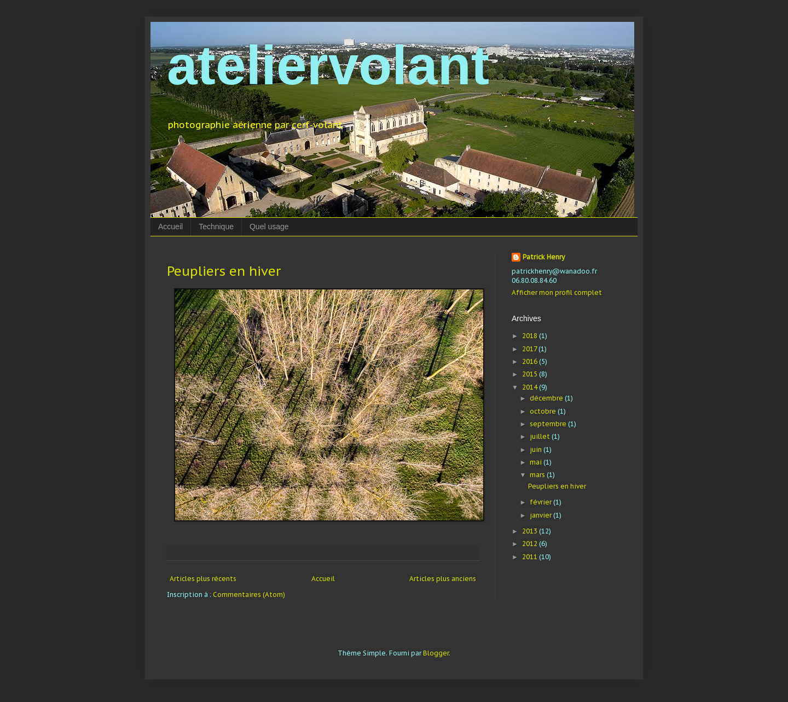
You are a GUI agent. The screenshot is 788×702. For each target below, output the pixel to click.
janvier (541, 515)
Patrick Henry (544, 257)
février (541, 502)
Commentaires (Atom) (249, 594)
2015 (530, 374)
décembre (547, 398)
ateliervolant (328, 65)
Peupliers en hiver (224, 271)
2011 (530, 557)
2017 (530, 349)
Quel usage (269, 226)
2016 (530, 361)
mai (536, 462)
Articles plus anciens (442, 579)
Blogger (436, 653)
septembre (549, 424)
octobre (544, 411)
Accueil (170, 226)
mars (538, 475)
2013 (530, 531)
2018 (530, 336)
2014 (530, 387)
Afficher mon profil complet (557, 292)
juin (536, 449)
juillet (541, 436)
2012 (530, 543)
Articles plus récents (203, 579)
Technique (216, 226)
